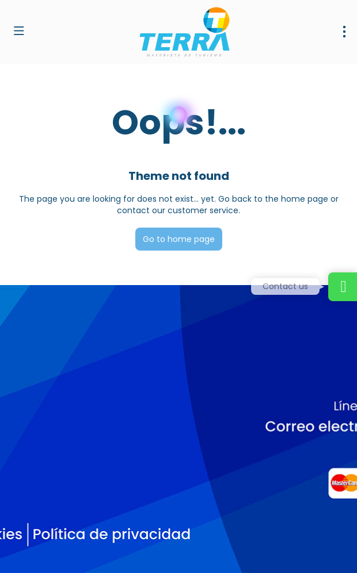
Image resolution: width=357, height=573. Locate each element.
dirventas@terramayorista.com (73, 446)
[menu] (344, 32)
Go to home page (179, 239)
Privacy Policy (240, 550)
